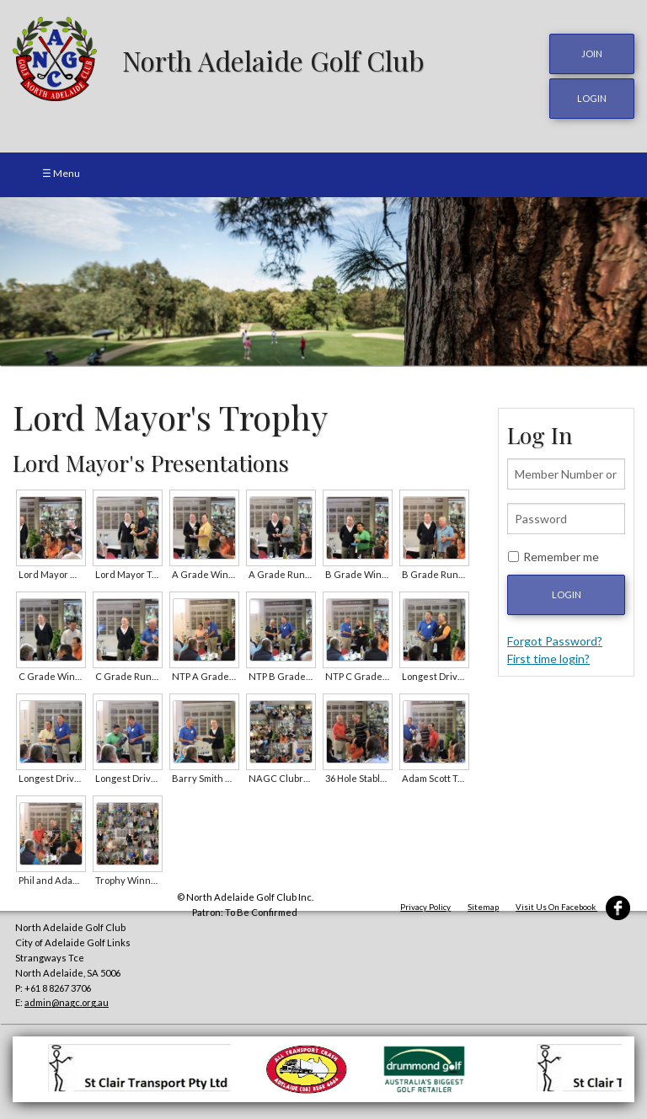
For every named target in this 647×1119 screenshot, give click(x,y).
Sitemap (483, 907)
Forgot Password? (554, 641)
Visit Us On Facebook (573, 907)
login (592, 98)
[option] (323, 281)
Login (566, 594)
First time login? (548, 658)
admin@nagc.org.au (66, 1002)
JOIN (591, 53)
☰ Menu (61, 173)
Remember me (561, 556)
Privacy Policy (425, 907)
